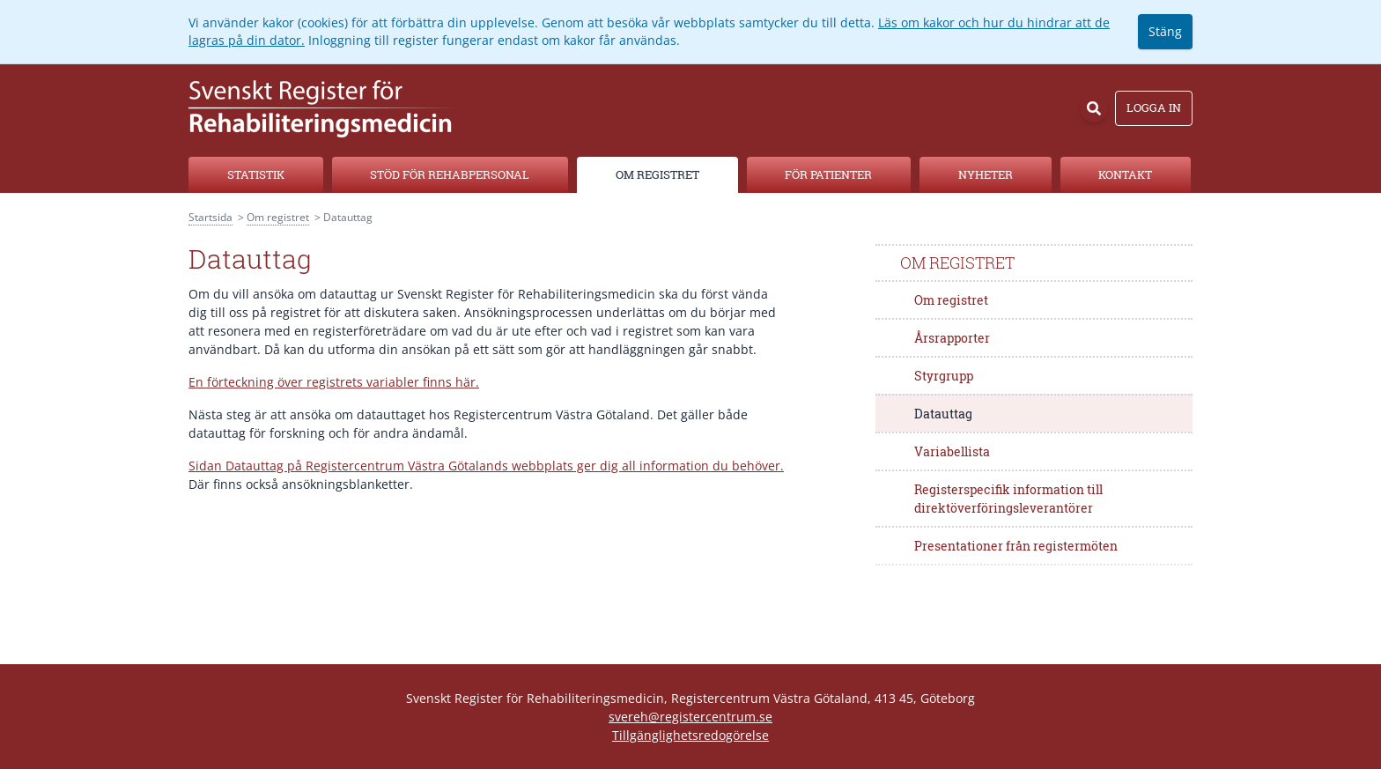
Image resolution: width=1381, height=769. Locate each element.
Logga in (1153, 107)
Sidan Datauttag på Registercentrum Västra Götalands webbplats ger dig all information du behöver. (486, 465)
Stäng (1165, 31)
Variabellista (952, 451)
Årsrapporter (952, 337)
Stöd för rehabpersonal (449, 174)
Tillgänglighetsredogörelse (690, 735)
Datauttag (943, 413)
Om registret (657, 174)
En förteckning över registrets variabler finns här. (333, 381)
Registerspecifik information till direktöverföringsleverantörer (1008, 498)
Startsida (210, 217)
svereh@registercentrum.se (690, 716)
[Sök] (1094, 108)
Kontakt (1125, 174)
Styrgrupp (943, 375)
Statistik (255, 174)
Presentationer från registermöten (1016, 545)
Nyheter (985, 174)
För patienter (828, 174)
